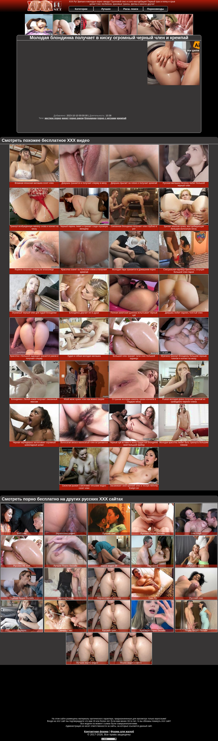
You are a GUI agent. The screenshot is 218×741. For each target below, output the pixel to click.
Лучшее (106, 9)
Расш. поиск (130, 9)
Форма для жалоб (122, 731)
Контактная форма (96, 731)
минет (65, 118)
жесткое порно (53, 118)
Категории (81, 9)
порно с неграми (106, 118)
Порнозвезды (155, 9)
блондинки (90, 118)
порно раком (76, 118)
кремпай (121, 118)
